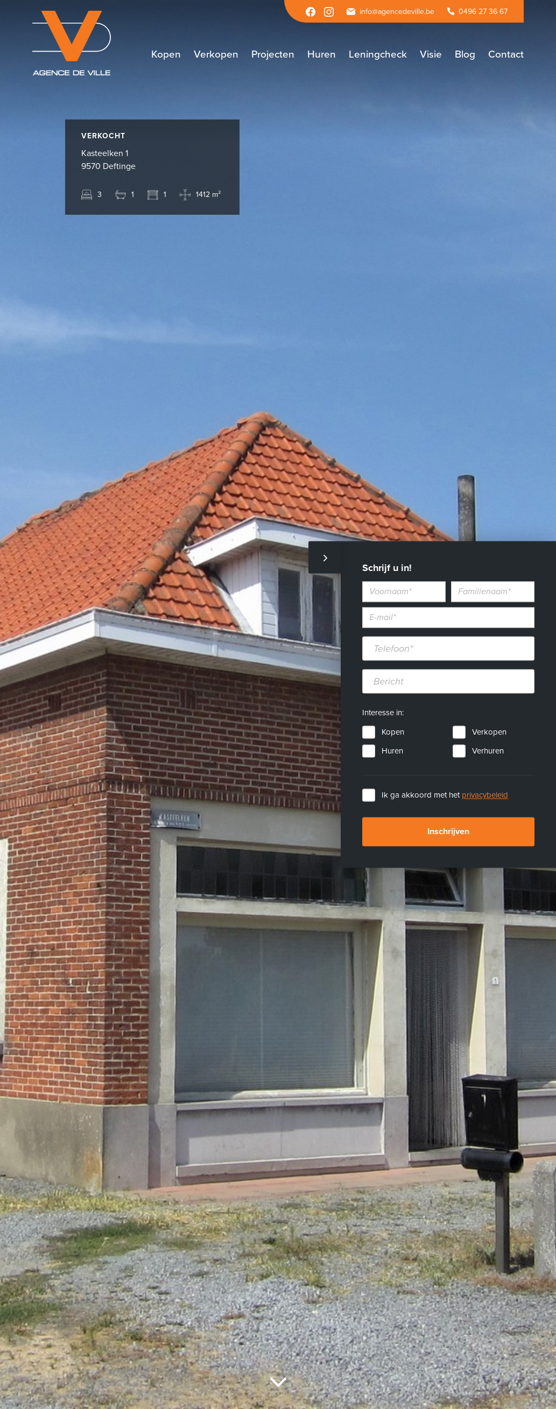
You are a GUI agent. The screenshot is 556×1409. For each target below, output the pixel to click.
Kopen (393, 732)
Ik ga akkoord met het (445, 795)
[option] (278, 704)
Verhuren (488, 751)
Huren (392, 751)
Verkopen (489, 732)
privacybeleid (485, 795)
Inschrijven (448, 832)
